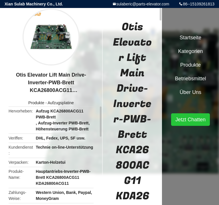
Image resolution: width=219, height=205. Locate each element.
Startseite (190, 37)
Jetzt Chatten (190, 119)
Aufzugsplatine (61, 103)
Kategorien (190, 51)
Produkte (36, 103)
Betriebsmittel (190, 78)
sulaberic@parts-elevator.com (142, 4)
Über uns (190, 92)
